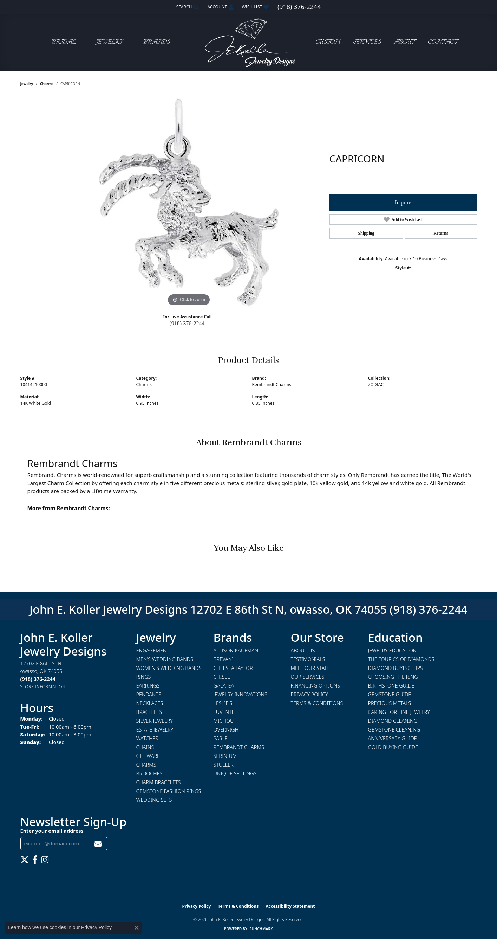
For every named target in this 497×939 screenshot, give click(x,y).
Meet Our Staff (310, 668)
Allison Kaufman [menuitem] (236, 650)
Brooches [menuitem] (149, 773)
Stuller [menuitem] (224, 764)
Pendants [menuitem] (149, 694)
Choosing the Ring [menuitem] (393, 676)
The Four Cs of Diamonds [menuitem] (401, 659)
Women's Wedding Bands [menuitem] (169, 668)
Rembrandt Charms (272, 385)
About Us (303, 650)
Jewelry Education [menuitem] (392, 650)
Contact (442, 42)
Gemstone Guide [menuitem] (389, 694)
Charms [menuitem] (146, 764)
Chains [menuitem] (145, 747)
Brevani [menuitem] (224, 659)
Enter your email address (52, 830)
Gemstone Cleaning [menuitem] (394, 729)
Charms (46, 83)
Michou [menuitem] (224, 720)
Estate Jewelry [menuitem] (155, 729)
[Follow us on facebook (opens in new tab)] (35, 860)
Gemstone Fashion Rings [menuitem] (168, 791)
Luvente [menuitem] (224, 712)
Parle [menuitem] (221, 738)
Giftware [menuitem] (148, 756)
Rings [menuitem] (143, 676)
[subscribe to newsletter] (98, 843)
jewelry (26, 83)
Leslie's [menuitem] (223, 703)
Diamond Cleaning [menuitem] (392, 720)
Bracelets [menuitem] (149, 712)
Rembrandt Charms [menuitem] (239, 747)
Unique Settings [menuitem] (235, 773)
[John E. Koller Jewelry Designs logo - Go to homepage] (248, 42)
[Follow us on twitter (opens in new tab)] (24, 860)
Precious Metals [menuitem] (389, 703)
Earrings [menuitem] (148, 685)
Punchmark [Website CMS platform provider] (261, 928)
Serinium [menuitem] (225, 756)
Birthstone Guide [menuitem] (391, 685)
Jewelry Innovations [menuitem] (240, 694)
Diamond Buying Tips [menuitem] (395, 668)
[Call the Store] (37, 679)
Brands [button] (156, 42)
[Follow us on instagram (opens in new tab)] (44, 860)
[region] (189, 202)
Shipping (366, 233)
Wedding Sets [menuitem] (154, 800)
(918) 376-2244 (187, 323)
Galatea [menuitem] (224, 685)
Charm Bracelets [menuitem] (158, 782)
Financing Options (315, 685)
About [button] (404, 42)
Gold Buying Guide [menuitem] (393, 747)
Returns (440, 233)
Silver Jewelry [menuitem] (154, 720)
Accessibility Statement (290, 906)
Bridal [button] (64, 42)
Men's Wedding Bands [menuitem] (164, 659)
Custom (327, 42)
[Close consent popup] (137, 928)
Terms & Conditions (317, 703)
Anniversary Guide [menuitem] (392, 738)
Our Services (308, 676)
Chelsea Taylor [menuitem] (233, 668)
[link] (299, 7)
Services (367, 42)
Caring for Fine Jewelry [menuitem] (399, 712)
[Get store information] (43, 687)
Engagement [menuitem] (152, 650)
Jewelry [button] (110, 42)
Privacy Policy (309, 694)
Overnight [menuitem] (227, 729)
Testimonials (308, 659)
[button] (187, 7)
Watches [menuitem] (147, 738)
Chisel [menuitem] (222, 676)
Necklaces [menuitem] (149, 703)
